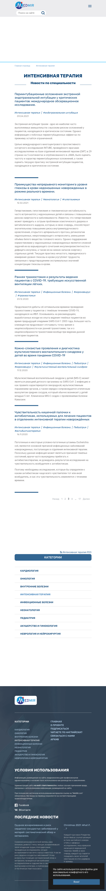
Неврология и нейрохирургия (40, 633)
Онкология (27, 578)
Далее (86, 498)
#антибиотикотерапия (28, 430)
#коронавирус (82, 292)
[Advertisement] (53, 39)
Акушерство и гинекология (38, 626)
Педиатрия (80, 363)
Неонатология (51, 199)
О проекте (57, 725)
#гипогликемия (71, 199)
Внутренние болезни (34, 586)
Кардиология (29, 570)
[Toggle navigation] (90, 6)
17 (80, 498)
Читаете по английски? (66, 732)
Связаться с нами (63, 735)
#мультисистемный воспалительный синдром (60, 366)
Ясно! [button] (76, 881)
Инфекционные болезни (57, 292)
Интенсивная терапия (27, 112)
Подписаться (60, 728)
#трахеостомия (26, 295)
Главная (56, 721)
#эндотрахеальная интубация (60, 112)
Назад (55, 498)
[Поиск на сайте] (31, 13)
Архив (55, 739)
